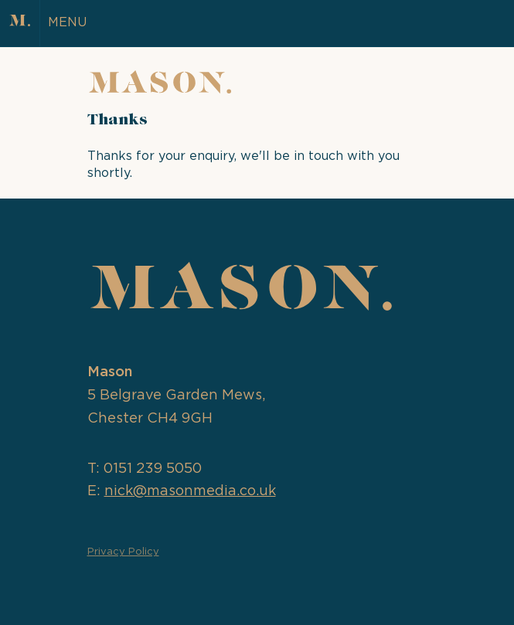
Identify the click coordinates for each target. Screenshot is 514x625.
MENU (67, 22)
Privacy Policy (123, 552)
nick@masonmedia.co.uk (190, 491)
